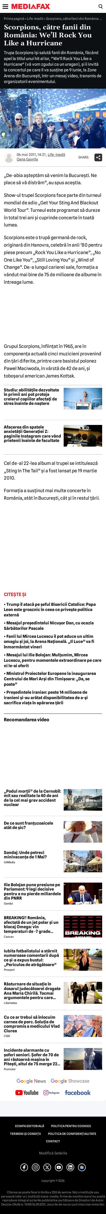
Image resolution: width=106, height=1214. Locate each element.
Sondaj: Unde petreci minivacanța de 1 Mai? (25, 854)
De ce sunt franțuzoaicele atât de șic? (28, 825)
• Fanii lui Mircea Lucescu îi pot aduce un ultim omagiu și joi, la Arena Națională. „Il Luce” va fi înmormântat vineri (49, 642)
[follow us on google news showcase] (70, 1082)
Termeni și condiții (25, 1134)
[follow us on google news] (31, 1082)
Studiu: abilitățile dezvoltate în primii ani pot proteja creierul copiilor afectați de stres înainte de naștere (31, 397)
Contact (53, 1141)
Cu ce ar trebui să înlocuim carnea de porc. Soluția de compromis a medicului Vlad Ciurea (32, 1024)
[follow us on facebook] (78, 1093)
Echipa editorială (29, 1126)
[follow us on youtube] (26, 1093)
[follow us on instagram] (51, 1093)
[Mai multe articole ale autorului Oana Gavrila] (9, 157)
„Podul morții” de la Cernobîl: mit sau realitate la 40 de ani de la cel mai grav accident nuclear (32, 798)
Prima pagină (14, 18)
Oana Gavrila (27, 159)
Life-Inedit (35, 18)
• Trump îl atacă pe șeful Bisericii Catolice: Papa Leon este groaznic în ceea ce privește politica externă (50, 610)
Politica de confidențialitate (72, 1134)
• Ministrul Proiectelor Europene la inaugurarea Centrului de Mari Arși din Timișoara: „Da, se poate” (50, 679)
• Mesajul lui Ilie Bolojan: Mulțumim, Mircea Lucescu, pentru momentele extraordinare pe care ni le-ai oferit (52, 660)
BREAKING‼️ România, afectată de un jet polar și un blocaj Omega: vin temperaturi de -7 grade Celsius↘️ (31, 925)
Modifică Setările (53, 1153)
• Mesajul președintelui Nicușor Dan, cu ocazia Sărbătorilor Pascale (49, 626)
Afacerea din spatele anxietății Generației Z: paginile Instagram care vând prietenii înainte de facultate (32, 434)
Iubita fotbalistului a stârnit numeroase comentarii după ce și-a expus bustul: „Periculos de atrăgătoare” (31, 958)
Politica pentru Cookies (71, 1126)
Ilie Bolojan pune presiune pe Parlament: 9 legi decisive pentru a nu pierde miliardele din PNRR (32, 892)
